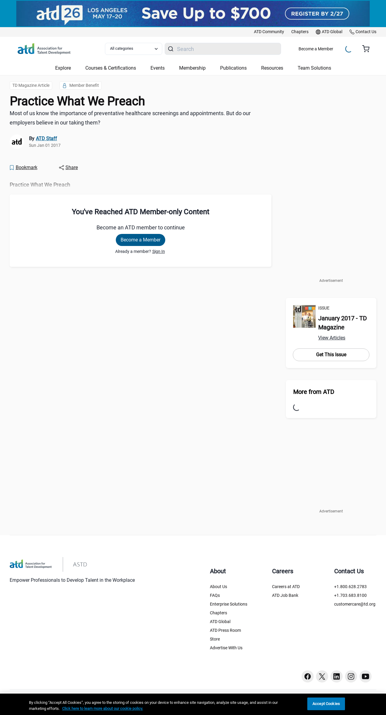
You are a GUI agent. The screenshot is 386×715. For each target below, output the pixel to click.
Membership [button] (192, 68)
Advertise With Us (226, 647)
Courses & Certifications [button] (110, 68)
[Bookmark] (23, 167)
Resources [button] (272, 68)
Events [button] (157, 68)
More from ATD (313, 391)
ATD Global (220, 621)
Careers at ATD (286, 586)
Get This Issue (331, 355)
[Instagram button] (351, 676)
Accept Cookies (326, 703)
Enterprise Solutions (228, 604)
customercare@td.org (354, 604)
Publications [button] (233, 68)
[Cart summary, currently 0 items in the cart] (368, 49)
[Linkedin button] (337, 676)
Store (215, 639)
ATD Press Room (225, 630)
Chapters (218, 612)
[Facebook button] (308, 676)
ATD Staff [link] (46, 138)
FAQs (215, 595)
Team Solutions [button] (314, 68)
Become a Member (316, 48)
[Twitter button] (322, 676)
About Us (218, 586)
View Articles (331, 338)
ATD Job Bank (285, 595)
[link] (269, 32)
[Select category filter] (133, 49)
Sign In (158, 251)
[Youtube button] (365, 676)
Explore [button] (63, 68)
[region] (193, 704)
